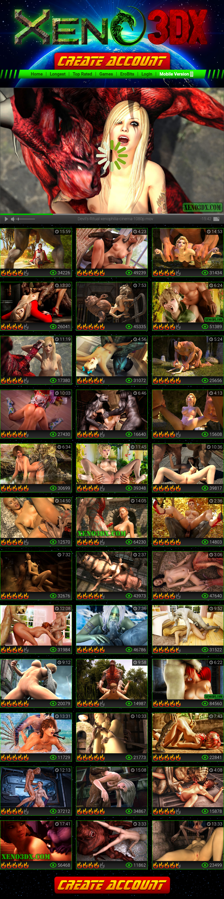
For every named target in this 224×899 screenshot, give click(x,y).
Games (106, 74)
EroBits (127, 74)
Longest (57, 74)
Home (37, 74)
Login (146, 74)
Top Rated (82, 74)
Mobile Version (174, 74)
